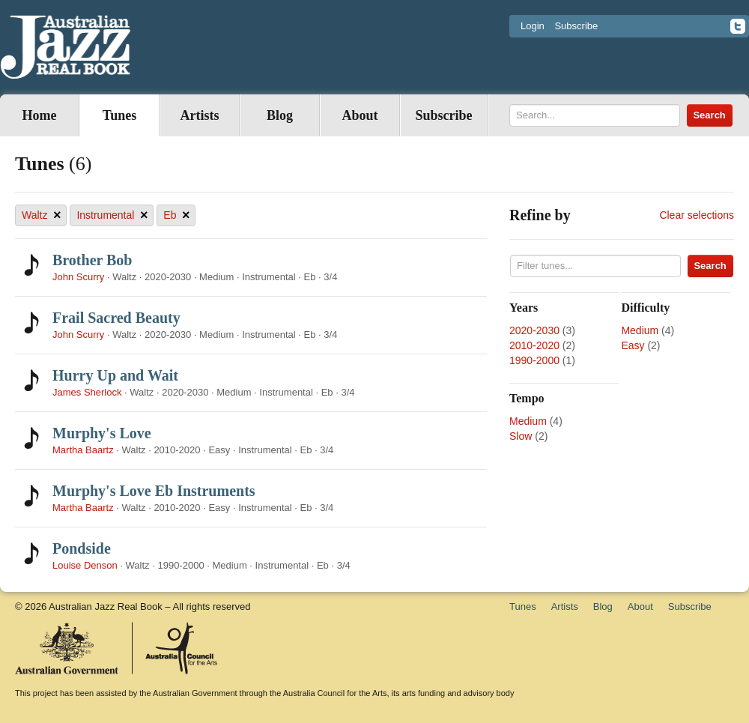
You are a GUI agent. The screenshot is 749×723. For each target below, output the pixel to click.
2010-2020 (534, 345)
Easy (632, 345)
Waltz (41, 215)
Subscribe (576, 25)
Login (533, 25)
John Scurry (78, 276)
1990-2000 (534, 360)
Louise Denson (85, 565)
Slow (520, 436)
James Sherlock (86, 392)
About (359, 115)
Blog (280, 115)
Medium (639, 330)
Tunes (119, 115)
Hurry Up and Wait (115, 375)
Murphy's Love (101, 433)
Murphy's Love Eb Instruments (153, 490)
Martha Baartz (83, 450)
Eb (176, 215)
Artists (200, 115)
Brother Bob (92, 260)
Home (39, 115)
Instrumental (112, 215)
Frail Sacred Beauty (116, 317)
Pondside (81, 548)
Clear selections (696, 215)
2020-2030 (534, 330)
